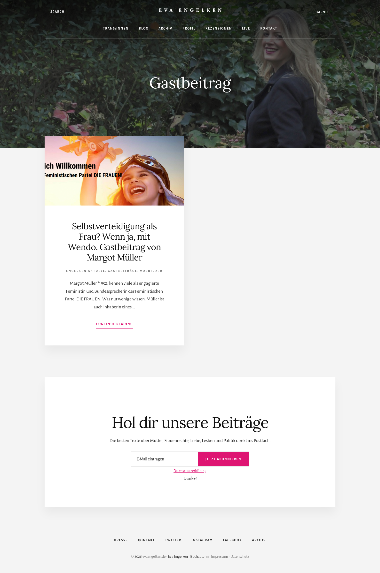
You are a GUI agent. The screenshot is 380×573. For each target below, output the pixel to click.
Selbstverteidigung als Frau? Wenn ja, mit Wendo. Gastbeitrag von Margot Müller (114, 242)
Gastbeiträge (122, 271)
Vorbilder (151, 271)
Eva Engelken (191, 10)
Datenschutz (239, 556)
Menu (322, 12)
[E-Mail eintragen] (190, 458)
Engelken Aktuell (85, 271)
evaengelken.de (154, 556)
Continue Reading (114, 325)
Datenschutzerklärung (190, 471)
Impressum (219, 556)
